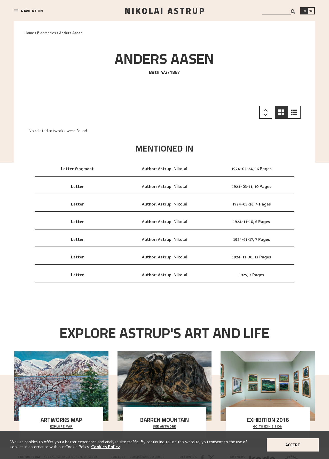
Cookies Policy (105, 447)
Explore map (61, 427)
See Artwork (164, 427)
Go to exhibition (268, 427)
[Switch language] (304, 11)
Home (29, 33)
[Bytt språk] (311, 11)
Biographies (46, 33)
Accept (292, 445)
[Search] (293, 11)
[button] (281, 112)
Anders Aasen (71, 33)
